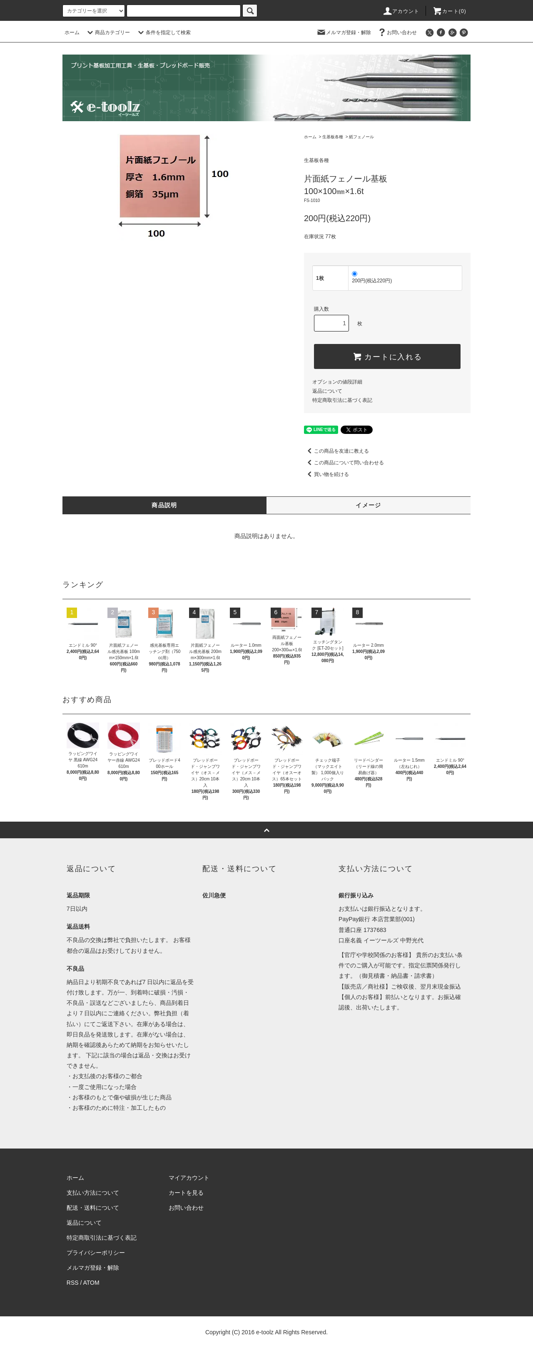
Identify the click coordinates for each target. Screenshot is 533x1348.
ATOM (91, 1282)
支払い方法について (93, 1192)
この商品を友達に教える (336, 451)
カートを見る (186, 1192)
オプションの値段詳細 (337, 382)
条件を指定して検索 (163, 32)
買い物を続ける (326, 474)
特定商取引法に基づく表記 (342, 400)
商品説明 (164, 505)
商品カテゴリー (107, 32)
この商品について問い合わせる (344, 463)
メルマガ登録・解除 (343, 32)
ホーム (72, 32)
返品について (327, 391)
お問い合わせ (397, 32)
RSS (73, 1282)
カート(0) (449, 11)
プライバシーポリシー (96, 1252)
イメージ (368, 505)
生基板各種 (332, 137)
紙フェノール (361, 137)
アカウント (401, 11)
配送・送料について (93, 1207)
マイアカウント (189, 1177)
